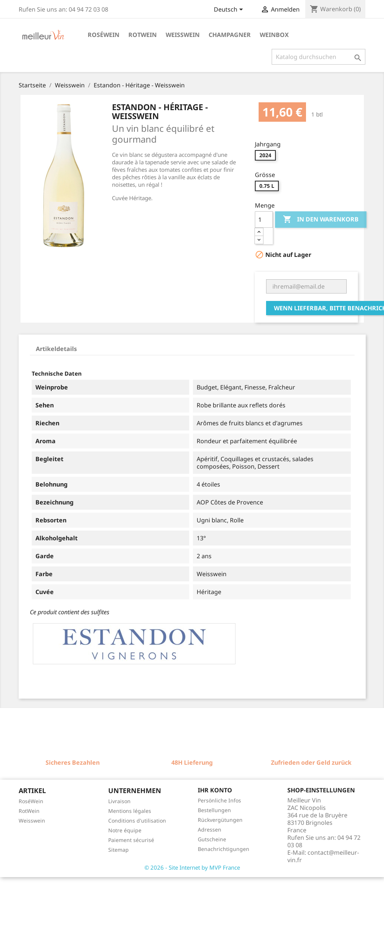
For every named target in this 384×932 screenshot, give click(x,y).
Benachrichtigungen (223, 848)
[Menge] (264, 219)
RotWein (29, 810)
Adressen (209, 829)
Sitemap (118, 849)
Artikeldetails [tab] (56, 349)
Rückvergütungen (220, 819)
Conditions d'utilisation (137, 820)
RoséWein (31, 801)
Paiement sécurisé (131, 840)
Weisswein (183, 35)
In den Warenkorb (321, 219)
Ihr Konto (215, 790)
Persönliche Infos (219, 800)
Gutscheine (212, 839)
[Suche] (318, 57)
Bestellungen (214, 810)
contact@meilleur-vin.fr (323, 856)
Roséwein (103, 35)
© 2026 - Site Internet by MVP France (192, 867)
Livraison (119, 801)
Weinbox (274, 35)
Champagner (230, 35)
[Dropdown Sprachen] (230, 10)
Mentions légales (129, 810)
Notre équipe (124, 830)
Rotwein (142, 35)
